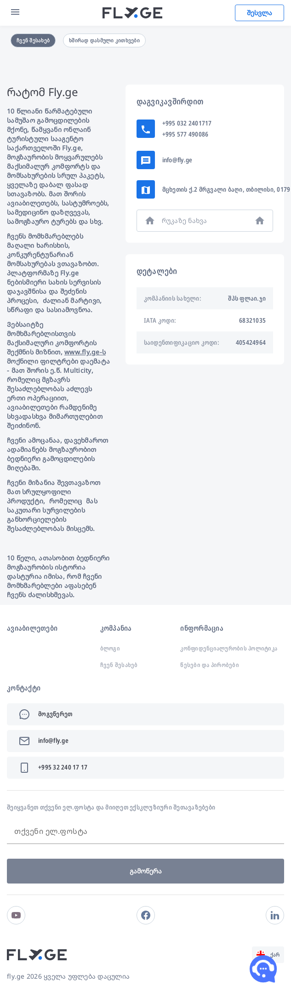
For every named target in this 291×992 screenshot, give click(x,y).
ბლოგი (110, 648)
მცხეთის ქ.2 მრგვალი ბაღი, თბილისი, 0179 (226, 189)
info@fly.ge (177, 159)
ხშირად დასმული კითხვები (104, 40)
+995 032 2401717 (187, 123)
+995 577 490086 (185, 134)
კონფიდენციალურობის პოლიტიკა (228, 648)
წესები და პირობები (209, 665)
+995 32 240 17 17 (62, 767)
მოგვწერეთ (55, 713)
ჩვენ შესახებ (33, 40)
